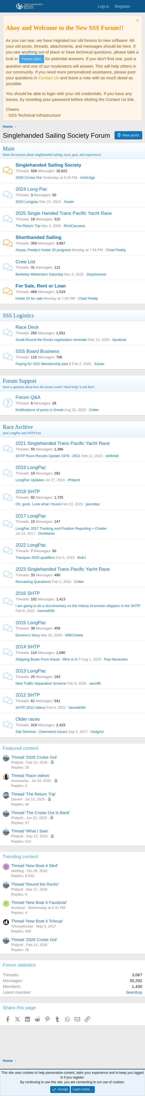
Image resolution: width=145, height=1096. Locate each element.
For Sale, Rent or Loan (41, 286)
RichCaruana (74, 226)
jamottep (93, 504)
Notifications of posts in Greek (39, 410)
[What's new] (138, 6)
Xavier (69, 202)
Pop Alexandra (116, 659)
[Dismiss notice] (136, 21)
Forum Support (20, 381)
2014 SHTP (28, 646)
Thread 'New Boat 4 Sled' (34, 865)
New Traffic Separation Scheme (41, 683)
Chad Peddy (116, 250)
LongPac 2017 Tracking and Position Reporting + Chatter (61, 528)
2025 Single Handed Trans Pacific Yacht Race (64, 213)
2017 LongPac (31, 516)
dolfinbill (112, 456)
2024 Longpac (27, 202)
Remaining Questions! (33, 582)
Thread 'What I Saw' (29, 831)
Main (8, 149)
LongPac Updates (30, 480)
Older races (28, 719)
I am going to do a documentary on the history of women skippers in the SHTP (78, 606)
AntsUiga (87, 177)
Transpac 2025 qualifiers (35, 557)
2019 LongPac (31, 467)
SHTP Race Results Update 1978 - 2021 (48, 456)
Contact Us (49, 77)
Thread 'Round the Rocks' (35, 884)
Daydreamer (97, 274)
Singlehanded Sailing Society (48, 165)
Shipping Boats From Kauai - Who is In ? (48, 659)
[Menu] (7, 6)
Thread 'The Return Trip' (33, 794)
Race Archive (18, 427)
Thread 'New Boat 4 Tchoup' (37, 921)
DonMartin (46, 533)
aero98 (94, 683)
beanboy (134, 992)
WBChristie (74, 635)
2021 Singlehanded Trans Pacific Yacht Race (63, 443)
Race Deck (27, 327)
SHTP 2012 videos (30, 707)
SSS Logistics (18, 315)
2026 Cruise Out (29, 177)
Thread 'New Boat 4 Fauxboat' (39, 902)
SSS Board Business (37, 351)
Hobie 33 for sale (29, 298)
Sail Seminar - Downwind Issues (41, 732)
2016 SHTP (28, 593)
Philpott (74, 480)
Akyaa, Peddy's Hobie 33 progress (43, 250)
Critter (94, 410)
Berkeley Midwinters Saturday (39, 274)
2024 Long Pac (31, 189)
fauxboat (119, 340)
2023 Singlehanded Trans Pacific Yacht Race (63, 569)
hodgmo (97, 732)
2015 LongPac (31, 622)
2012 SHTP (28, 695)
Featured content (21, 748)
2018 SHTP (28, 491)
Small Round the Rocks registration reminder (51, 340)
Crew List (25, 261)
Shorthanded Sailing (38, 237)
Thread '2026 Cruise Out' (34, 757)
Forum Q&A (28, 397)
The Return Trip (28, 226)
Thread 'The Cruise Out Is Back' (40, 812)
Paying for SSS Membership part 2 (43, 364)
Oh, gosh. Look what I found (38, 504)
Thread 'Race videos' (30, 775)
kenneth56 (46, 611)
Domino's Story (28, 635)
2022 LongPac (31, 545)
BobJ (82, 557)
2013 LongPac (31, 671)
